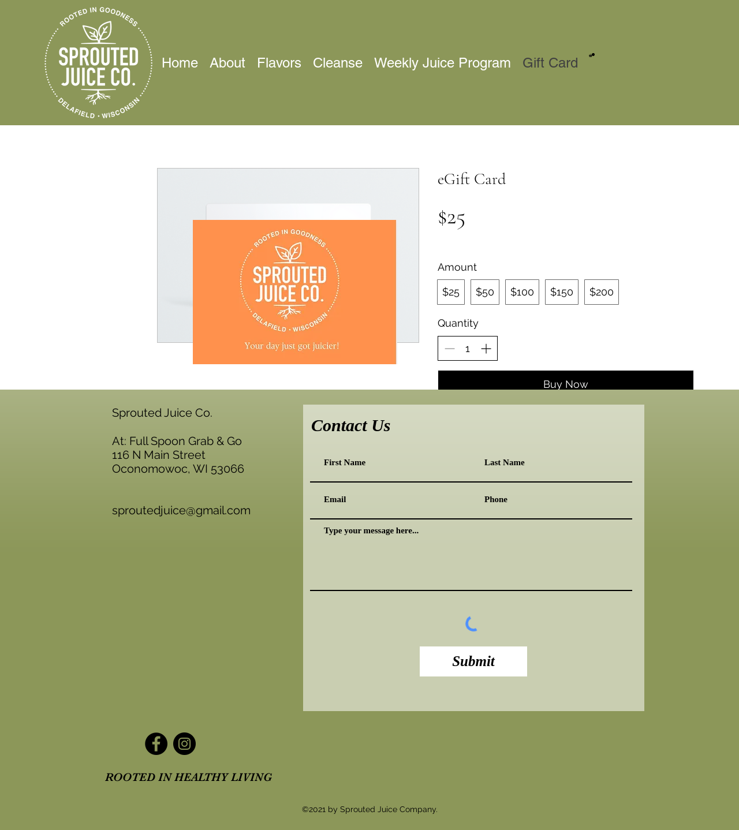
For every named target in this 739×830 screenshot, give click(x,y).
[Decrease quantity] (449, 348)
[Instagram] (184, 743)
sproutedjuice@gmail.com (181, 510)
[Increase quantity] (486, 348)
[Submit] (473, 661)
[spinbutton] (467, 348)
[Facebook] (156, 743)
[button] (592, 55)
